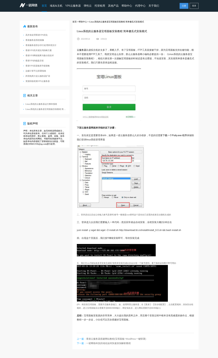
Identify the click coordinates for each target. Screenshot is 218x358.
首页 (44, 5)
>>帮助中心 (82, 22)
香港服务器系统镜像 (35, 40)
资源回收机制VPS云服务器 (38, 81)
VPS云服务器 (73, 5)
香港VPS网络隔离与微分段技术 (40, 55)
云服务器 (81, 50)
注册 (184, 6)
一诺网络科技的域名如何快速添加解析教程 (108, 343)
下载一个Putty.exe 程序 (175, 135)
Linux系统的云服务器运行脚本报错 (41, 104)
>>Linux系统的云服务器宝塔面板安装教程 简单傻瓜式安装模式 (115, 22)
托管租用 (100, 5)
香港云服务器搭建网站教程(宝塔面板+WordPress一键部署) (116, 339)
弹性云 (88, 5)
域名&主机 (56, 5)
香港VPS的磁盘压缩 (35, 61)
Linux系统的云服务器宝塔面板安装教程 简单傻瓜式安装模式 (46, 109)
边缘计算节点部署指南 (36, 71)
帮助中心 (127, 5)
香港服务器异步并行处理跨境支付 (41, 45)
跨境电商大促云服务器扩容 (38, 76)
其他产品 (113, 5)
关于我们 (154, 5)
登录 (194, 6)
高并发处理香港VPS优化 (37, 35)
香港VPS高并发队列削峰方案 (39, 50)
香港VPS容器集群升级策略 (38, 66)
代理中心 (140, 5)
